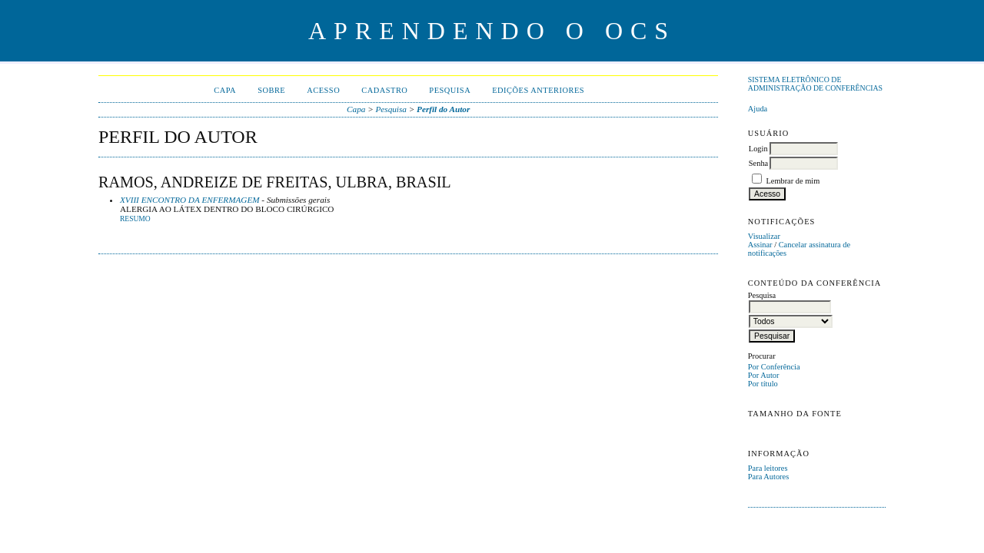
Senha (758, 163)
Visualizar (764, 236)
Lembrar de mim (792, 181)
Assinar (760, 244)
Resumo (135, 219)
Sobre (271, 90)
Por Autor (764, 375)
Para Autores (768, 476)
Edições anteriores (538, 90)
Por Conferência (774, 367)
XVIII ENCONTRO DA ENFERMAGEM (190, 199)
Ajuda (757, 108)
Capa (225, 90)
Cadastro (384, 90)
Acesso (323, 90)
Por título (763, 383)
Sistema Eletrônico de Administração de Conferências (815, 83)
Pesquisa (449, 90)
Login (758, 148)
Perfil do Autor (443, 109)
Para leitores (768, 468)
